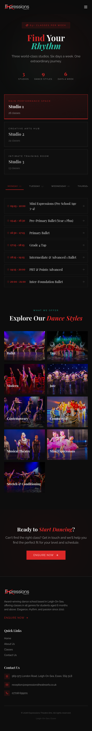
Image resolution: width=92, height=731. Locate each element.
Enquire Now (46, 555)
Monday (15, 187)
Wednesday (60, 186)
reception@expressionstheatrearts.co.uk (34, 684)
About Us (9, 644)
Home (7, 638)
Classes (8, 649)
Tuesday (36, 186)
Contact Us (10, 655)
